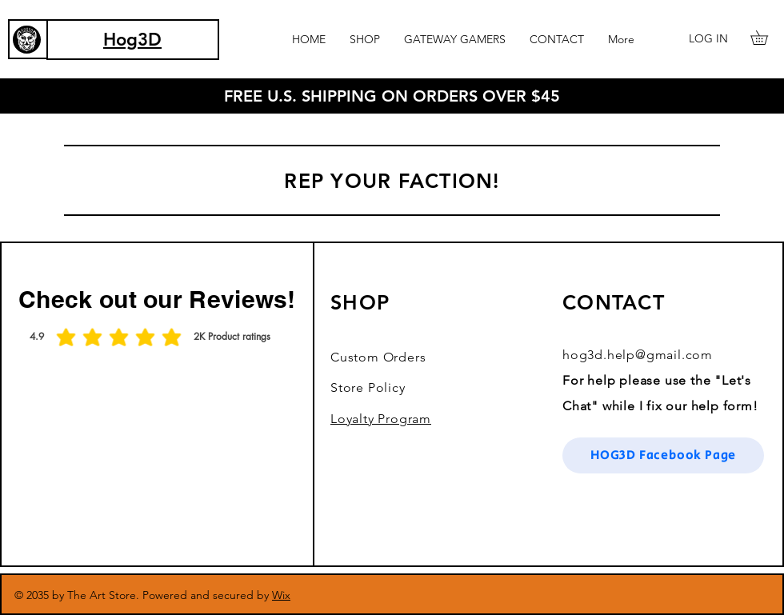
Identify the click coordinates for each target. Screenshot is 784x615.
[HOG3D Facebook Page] (663, 455)
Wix (281, 595)
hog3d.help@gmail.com (637, 354)
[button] (365, 39)
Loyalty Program (380, 418)
